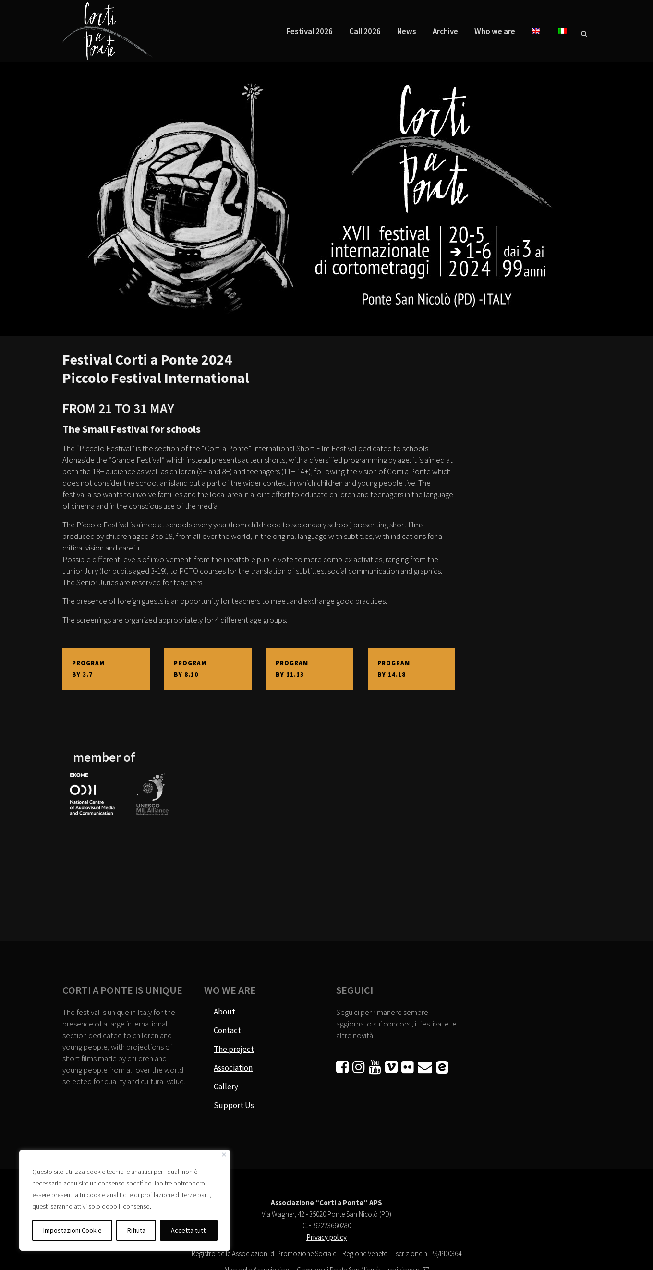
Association (233, 1067)
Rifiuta (136, 1230)
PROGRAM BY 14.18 (394, 669)
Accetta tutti (189, 1230)
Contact (227, 1030)
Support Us (234, 1105)
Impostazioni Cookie (72, 1230)
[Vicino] (224, 1154)
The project (234, 1049)
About (224, 1011)
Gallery (226, 1086)
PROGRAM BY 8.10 (191, 669)
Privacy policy (326, 1237)
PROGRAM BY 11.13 (293, 669)
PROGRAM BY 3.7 (89, 669)
